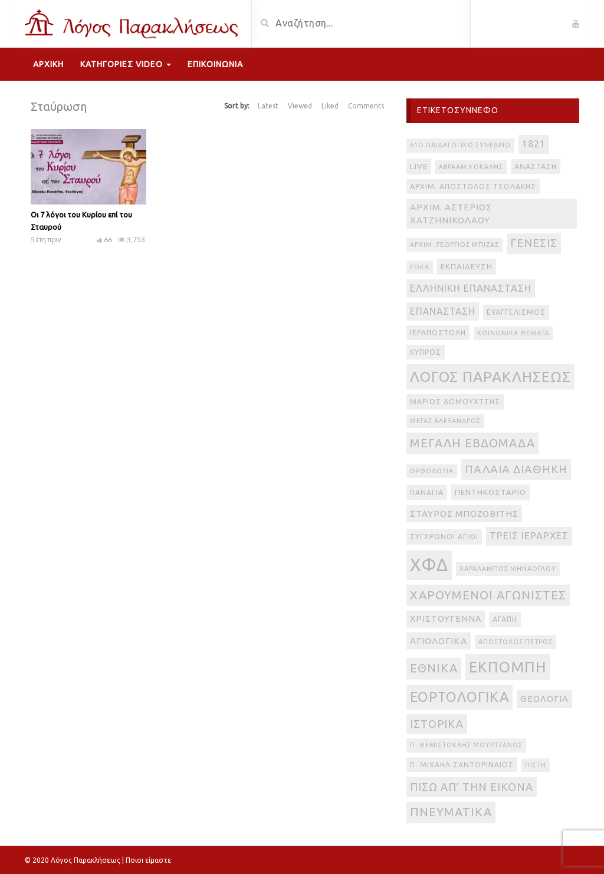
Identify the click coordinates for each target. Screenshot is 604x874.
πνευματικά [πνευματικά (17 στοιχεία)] (451, 812)
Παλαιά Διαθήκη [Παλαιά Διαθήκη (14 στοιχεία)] (516, 469)
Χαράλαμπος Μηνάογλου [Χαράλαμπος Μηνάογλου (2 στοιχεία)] (507, 568)
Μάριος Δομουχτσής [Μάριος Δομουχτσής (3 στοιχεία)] (455, 401)
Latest (268, 106)
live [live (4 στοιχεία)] (419, 166)
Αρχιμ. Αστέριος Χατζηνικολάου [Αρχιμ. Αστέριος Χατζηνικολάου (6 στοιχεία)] (451, 213)
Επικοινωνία (215, 64)
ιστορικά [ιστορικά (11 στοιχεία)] (437, 724)
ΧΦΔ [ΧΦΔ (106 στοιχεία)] (429, 565)
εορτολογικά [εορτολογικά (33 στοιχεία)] (459, 696)
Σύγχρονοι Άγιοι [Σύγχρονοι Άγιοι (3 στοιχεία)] (444, 536)
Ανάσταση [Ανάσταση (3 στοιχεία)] (535, 166)
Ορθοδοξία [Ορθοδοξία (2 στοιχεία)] (432, 470)
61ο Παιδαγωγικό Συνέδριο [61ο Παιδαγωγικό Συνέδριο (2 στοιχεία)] (460, 145)
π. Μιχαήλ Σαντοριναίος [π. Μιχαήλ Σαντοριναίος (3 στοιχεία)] (462, 765)
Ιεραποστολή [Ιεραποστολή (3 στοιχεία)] (438, 333)
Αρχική (48, 64)
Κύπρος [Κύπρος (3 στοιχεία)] (425, 352)
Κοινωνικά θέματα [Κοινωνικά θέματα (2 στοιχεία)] (513, 333)
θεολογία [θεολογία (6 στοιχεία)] (544, 699)
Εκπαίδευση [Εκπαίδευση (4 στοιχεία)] (467, 266)
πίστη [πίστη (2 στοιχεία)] (535, 765)
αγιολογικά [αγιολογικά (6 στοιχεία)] (438, 641)
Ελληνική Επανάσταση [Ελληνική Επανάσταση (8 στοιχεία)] (470, 288)
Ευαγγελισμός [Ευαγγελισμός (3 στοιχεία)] (516, 312)
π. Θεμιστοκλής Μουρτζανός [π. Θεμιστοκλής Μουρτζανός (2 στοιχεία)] (466, 744)
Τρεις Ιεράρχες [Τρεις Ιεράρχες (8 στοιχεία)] (529, 535)
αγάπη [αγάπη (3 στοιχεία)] (505, 619)
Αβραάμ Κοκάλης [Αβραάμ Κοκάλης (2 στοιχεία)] (471, 166)
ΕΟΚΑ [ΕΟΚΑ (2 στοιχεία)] (419, 267)
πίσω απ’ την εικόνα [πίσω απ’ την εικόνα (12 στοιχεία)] (471, 787)
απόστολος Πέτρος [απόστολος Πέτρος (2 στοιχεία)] (515, 641)
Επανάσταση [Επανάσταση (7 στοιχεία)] (442, 311)
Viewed (300, 106)
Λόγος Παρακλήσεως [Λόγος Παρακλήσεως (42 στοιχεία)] (490, 376)
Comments (366, 106)
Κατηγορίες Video (125, 64)
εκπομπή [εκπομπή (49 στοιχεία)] (508, 666)
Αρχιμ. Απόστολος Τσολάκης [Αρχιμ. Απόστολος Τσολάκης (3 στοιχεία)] (473, 186)
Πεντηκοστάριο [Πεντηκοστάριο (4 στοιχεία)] (490, 492)
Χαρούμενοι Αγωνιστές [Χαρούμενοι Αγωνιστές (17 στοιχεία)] (488, 595)
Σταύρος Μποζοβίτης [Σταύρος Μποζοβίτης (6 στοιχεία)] (464, 514)
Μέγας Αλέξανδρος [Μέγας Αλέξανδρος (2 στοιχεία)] (445, 420)
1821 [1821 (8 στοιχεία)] (534, 143)
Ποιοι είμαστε (148, 860)
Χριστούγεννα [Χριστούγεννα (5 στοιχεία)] (445, 619)
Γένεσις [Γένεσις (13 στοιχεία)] (533, 243)
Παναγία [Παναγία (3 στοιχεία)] (427, 492)
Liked (330, 106)
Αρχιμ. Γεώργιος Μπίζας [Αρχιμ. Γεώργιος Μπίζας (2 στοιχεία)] (454, 244)
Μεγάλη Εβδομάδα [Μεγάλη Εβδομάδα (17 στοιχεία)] (472, 443)
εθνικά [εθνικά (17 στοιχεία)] (434, 668)
